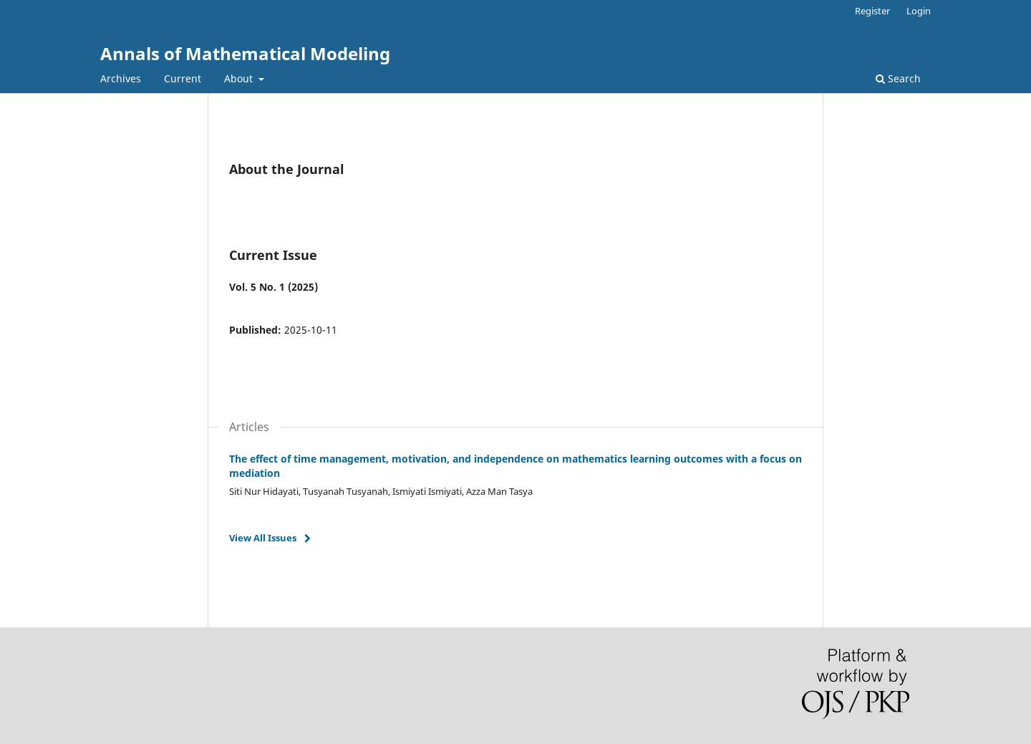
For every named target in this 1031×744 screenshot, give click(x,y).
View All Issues (262, 537)
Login (918, 10)
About (240, 78)
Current (182, 78)
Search (898, 78)
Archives (120, 78)
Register (872, 10)
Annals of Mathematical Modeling (245, 53)
